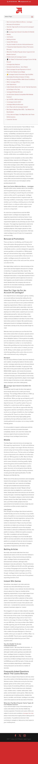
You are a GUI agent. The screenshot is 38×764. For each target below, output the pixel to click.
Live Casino (10, 37)
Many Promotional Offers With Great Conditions (21, 79)
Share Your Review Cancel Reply (16, 72)
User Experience (11, 84)
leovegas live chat (28, 713)
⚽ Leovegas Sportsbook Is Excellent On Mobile (20, 32)
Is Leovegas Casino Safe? (14, 102)
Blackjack (9, 29)
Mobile (9, 34)
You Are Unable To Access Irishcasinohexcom (20, 44)
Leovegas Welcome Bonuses (15, 104)
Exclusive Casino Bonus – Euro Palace (17, 67)
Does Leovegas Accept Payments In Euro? (19, 69)
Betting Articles (11, 39)
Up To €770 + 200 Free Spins (15, 99)
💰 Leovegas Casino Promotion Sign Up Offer (20, 74)
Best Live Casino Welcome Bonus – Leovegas (19, 22)
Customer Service (12, 119)
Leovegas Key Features (13, 64)
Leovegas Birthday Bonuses (15, 92)
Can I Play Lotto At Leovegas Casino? (17, 107)
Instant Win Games (12, 42)
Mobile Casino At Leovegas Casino (16, 57)
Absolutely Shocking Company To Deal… (18, 77)
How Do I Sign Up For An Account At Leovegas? (20, 27)
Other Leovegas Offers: (13, 82)
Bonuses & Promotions (13, 24)
